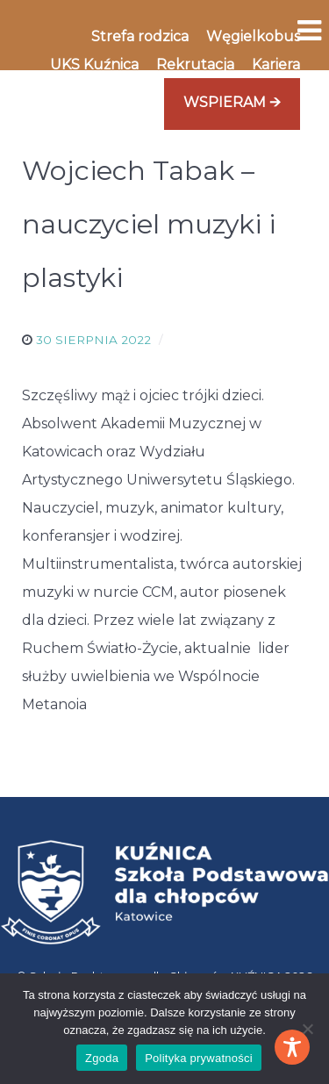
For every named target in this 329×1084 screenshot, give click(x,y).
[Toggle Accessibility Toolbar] (292, 1047)
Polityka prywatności (199, 1058)
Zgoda (101, 1058)
